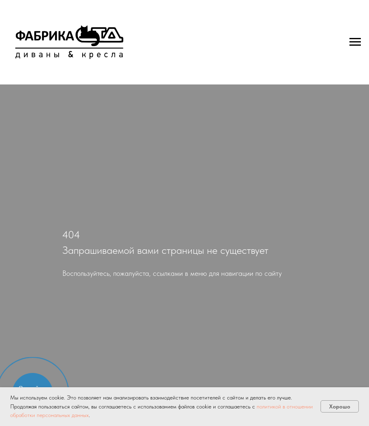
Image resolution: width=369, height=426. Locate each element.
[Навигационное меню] (355, 42)
